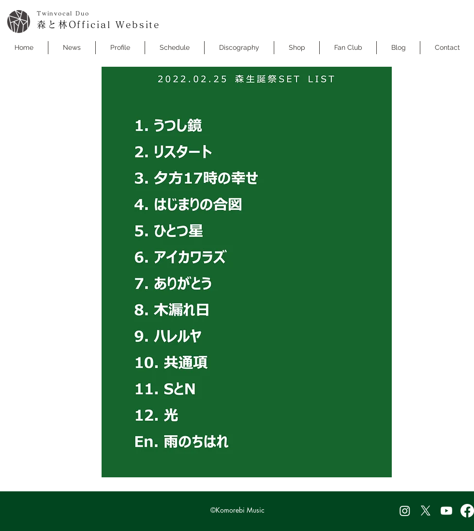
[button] (174, 47)
